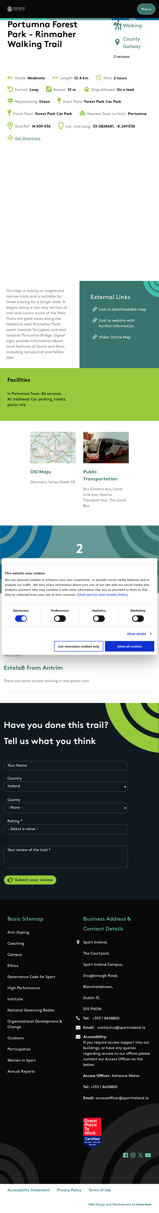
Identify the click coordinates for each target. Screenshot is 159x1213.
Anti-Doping (18, 933)
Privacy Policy (69, 1191)
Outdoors (15, 1039)
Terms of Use (100, 1191)
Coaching (15, 944)
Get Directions (27, 139)
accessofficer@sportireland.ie (122, 1099)
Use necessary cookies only (78, 646)
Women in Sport (21, 1061)
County (13, 800)
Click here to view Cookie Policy (102, 594)
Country (14, 779)
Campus (14, 955)
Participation (19, 1050)
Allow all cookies (129, 646)
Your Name (17, 766)
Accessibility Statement (28, 1191)
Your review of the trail (27, 850)
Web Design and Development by (120, 1205)
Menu (146, 9)
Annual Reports (21, 1072)
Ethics (12, 966)
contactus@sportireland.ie (121, 1028)
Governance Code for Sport (31, 978)
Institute (15, 1000)
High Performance (23, 989)
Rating (13, 822)
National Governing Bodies (30, 1011)
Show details (136, 634)
